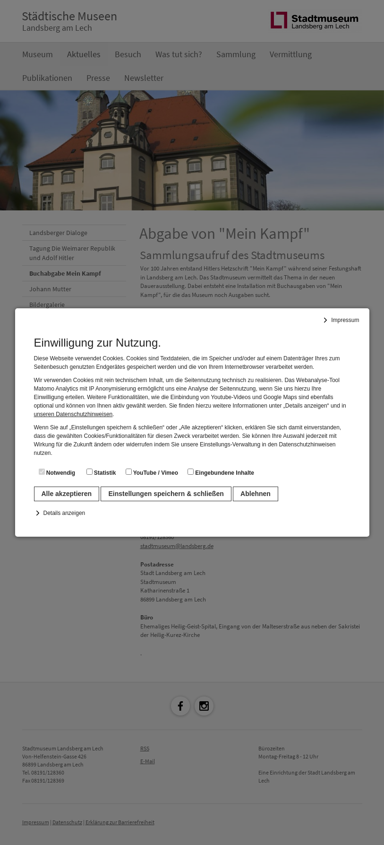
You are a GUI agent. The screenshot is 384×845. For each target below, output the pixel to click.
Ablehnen (255, 493)
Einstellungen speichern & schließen (165, 493)
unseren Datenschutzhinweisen (73, 414)
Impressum (345, 320)
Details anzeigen (64, 513)
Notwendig (57, 472)
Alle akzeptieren (67, 493)
